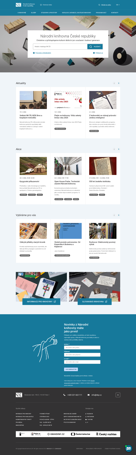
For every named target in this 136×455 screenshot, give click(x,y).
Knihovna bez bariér (70, 413)
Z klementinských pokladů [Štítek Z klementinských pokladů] (62, 255)
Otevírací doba (47, 5)
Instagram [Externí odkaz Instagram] (89, 416)
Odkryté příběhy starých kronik (32, 242)
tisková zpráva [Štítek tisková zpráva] (94, 131)
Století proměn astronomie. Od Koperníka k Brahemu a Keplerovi (67, 244)
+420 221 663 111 (72, 395)
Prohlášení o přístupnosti (94, 448)
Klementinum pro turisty (24, 419)
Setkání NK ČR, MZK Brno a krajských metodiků (31, 116)
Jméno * (66, 344)
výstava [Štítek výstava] (102, 194)
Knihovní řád (20, 425)
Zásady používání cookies (112, 448)
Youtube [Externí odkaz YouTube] (89, 419)
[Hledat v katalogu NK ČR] (68, 47)
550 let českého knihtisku (99, 181)
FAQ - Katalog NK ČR (46, 425)
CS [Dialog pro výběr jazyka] (118, 5)
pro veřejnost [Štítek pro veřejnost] (59, 199)
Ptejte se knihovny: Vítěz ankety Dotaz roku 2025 (67, 116)
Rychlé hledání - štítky (47, 419)
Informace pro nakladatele (24, 416)
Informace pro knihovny (23, 413)
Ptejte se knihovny (70, 422)
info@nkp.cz (95, 395)
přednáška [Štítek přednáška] (23, 194)
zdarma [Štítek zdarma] (40, 194)
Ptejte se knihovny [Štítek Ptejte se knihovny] (60, 128)
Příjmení (67, 351)
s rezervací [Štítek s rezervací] (32, 194)
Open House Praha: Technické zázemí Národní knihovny (67, 182)
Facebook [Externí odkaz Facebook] (89, 413)
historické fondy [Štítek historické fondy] (25, 255)
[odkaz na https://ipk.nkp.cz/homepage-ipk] (41, 288)
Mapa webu (79, 448)
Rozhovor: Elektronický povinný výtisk (102, 243)
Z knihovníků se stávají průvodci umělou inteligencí (102, 116)
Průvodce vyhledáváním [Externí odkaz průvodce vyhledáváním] (42, 53)
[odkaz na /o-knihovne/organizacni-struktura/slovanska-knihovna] (94, 288)
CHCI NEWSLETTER (71, 369)
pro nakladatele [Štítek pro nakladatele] (94, 257)
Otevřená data (44, 416)
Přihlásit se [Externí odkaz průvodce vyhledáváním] (98, 53)
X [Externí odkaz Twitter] (86, 422)
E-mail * (66, 359)
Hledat (95, 46)
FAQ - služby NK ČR (45, 422)
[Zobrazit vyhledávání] (104, 5)
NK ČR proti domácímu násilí (72, 419)
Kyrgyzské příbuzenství (29, 181)
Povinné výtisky (45, 413)
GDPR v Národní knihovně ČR (72, 416)
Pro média (19, 422)
